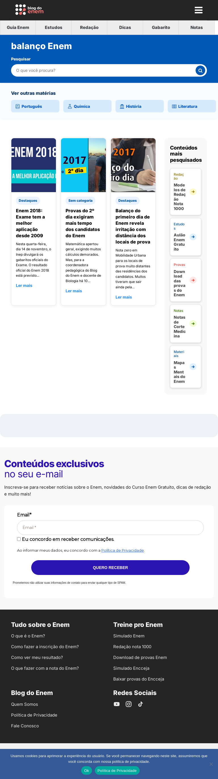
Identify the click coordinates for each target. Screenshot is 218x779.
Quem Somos (24, 704)
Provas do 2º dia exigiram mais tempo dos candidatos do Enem (83, 223)
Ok (86, 770)
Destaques (28, 200)
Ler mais (24, 285)
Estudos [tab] (53, 27)
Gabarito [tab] (161, 27)
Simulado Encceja (131, 668)
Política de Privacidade (122, 550)
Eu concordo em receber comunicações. (65, 539)
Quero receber (110, 567)
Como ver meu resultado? (37, 657)
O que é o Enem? (28, 636)
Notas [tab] (196, 27)
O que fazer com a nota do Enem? (45, 668)
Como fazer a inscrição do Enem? (45, 646)
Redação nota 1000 (132, 646)
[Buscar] (200, 70)
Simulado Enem (128, 636)
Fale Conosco (25, 725)
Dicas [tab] (125, 27)
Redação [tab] (89, 27)
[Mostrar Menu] (198, 10)
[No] (211, 764)
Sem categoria (80, 200)
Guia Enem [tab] (18, 27)
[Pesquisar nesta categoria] (106, 70)
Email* (24, 515)
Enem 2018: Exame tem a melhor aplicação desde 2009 (30, 223)
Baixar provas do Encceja (138, 679)
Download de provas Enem (140, 657)
